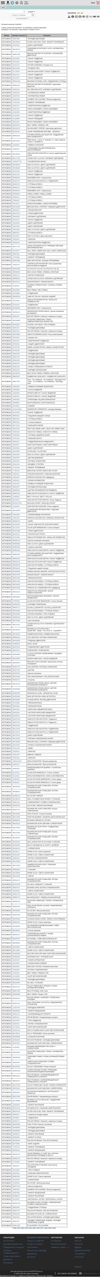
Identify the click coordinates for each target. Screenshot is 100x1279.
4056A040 (16, 1062)
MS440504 (16, 926)
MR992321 (16, 191)
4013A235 (16, 412)
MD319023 (16, 290)
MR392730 (16, 1203)
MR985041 (16, 490)
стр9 (49, 1228)
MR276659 (16, 620)
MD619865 (16, 654)
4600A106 (16, 370)
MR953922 (16, 554)
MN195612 (16, 930)
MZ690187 (16, 998)
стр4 (30, 1228)
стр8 (45, 1228)
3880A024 (16, 419)
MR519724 (16, 1108)
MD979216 (16, 647)
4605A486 (16, 360)
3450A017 (16, 442)
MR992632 (16, 178)
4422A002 (16, 966)
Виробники (32, 1253)
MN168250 (16, 165)
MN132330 (16, 738)
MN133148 (16, 729)
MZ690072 (16, 1196)
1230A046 (16, 1105)
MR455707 (16, 939)
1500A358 (16, 1193)
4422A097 (16, 1199)
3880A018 (16, 422)
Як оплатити (8, 1240)
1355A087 (16, 477)
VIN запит (31, 1257)
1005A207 (16, 149)
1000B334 (16, 403)
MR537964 (16, 578)
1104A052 (16, 497)
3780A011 (16, 197)
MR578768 (16, 575)
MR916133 (16, 562)
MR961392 (16, 550)
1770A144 (16, 467)
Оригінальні (32, 1247)
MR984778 (16, 897)
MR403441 (16, 1214)
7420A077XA (17, 161)
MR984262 (16, 870)
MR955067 (16, 906)
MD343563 (16, 983)
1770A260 (16, 1162)
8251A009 (16, 745)
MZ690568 (16, 1131)
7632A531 (16, 751)
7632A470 (16, 755)
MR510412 (16, 592)
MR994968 (16, 994)
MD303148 (16, 1071)
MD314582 (16, 677)
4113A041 (16, 506)
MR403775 (16, 810)
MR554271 (16, 880)
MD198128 (16, 799)
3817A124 (16, 425)
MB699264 (16, 820)
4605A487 (16, 316)
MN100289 (16, 742)
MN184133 (16, 848)
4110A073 (16, 251)
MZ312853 (16, 141)
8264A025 (16, 716)
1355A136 (16, 518)
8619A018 (16, 132)
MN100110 (16, 823)
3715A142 (16, 438)
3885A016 (16, 416)
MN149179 (16, 49)
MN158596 (16, 873)
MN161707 (16, 722)
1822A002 (16, 891)
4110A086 (16, 119)
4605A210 (16, 367)
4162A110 (16, 109)
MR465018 (16, 296)
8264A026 (16, 713)
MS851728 (16, 894)
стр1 (18, 1228)
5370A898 (16, 293)
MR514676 (16, 1111)
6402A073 (16, 764)
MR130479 (16, 154)
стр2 (22, 1228)
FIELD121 (15, 204)
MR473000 (16, 817)
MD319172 (16, 282)
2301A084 (16, 223)
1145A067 (16, 145)
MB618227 (16, 1081)
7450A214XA (17, 761)
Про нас (78, 1240)
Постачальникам (58, 1244)
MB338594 (16, 943)
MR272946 (16, 828)
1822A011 (16, 852)
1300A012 (16, 396)
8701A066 (16, 703)
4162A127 (16, 106)
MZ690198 (16, 1011)
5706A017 (16, 782)
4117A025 (16, 71)
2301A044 (16, 454)
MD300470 (16, 125)
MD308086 (16, 320)
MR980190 (16, 547)
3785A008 (16, 435)
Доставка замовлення (13, 1244)
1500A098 (16, 99)
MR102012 (16, 1088)
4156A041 (16, 1024)
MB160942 (16, 700)
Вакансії (78, 1266)
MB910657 (16, 376)
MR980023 (16, 278)
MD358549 (16, 272)
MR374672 (16, 1043)
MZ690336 (16, 604)
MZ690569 (16, 1127)
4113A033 (16, 115)
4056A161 (16, 802)
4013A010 (16, 500)
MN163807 (16, 947)
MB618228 (16, 1076)
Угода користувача (11, 1256)
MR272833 (16, 865)
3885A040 (16, 1207)
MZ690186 (16, 1040)
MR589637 (16, 792)
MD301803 (16, 696)
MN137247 (16, 987)
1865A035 (16, 458)
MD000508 (16, 1037)
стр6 (37, 1228)
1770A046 (16, 257)
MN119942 (16, 950)
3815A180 (16, 429)
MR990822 (16, 194)
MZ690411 (16, 1134)
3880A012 (16, 187)
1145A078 (16, 960)
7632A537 (16, 239)
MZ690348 (16, 1140)
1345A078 (16, 96)
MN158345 (16, 42)
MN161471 (16, 181)
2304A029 (16, 217)
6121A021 (16, 776)
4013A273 (16, 78)
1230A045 (16, 1183)
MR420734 (16, 684)
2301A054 (16, 226)
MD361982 (16, 260)
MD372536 (16, 884)
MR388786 (16, 617)
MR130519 (16, 634)
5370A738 (16, 347)
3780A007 (16, 200)
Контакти (79, 1244)
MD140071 (16, 1033)
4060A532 (16, 1173)
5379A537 (16, 286)
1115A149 (16, 1008)
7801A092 (16, 515)
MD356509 (16, 1057)
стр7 (41, 1228)
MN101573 (16, 213)
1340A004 (16, 386)
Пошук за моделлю (35, 1240)
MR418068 (16, 611)
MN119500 (16, 861)
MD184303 (16, 814)
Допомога (7, 1259)
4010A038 (16, 524)
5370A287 (16, 305)
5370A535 (16, 350)
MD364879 (16, 663)
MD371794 (16, 247)
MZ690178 (16, 1158)
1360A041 (16, 474)
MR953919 (16, 136)
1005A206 (16, 399)
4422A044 (16, 338)
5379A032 (16, 344)
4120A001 (16, 1047)
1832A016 (16, 461)
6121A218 (16, 528)
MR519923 (16, 584)
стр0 (14, 1228)
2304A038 (16, 448)
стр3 (26, 1228)
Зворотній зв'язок (82, 1250)
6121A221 (16, 773)
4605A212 (16, 1014)
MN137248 (16, 1085)
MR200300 (16, 919)
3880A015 (16, 233)
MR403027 (16, 325)
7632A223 (16, 758)
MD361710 (16, 667)
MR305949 (16, 269)
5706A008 (16, 601)
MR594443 (16, 568)
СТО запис (79, 1257)
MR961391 (16, 493)
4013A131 (16, 75)
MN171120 (16, 158)
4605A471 (16, 328)
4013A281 (16, 62)
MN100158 (16, 207)
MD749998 (16, 1101)
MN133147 (16, 732)
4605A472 (16, 1121)
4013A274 (16, 220)
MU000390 (16, 953)
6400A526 (16, 768)
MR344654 (16, 334)
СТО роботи (80, 1253)
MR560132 (16, 312)
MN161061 (16, 725)
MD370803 (16, 659)
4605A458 (16, 39)
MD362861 (16, 1052)
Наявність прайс (58, 1247)
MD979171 (16, 650)
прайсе (37, 29)
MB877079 (16, 381)
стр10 (53, 1228)
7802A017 (16, 1166)
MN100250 (16, 787)
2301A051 (16, 45)
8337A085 (16, 1144)
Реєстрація (8, 1262)
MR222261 (16, 625)
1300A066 (16, 393)
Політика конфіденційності (11, 1251)
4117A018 (16, 1027)
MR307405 (16, 1097)
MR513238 (16, 588)
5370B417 (16, 1118)
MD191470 (16, 1030)
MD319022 (16, 1067)
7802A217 (16, 275)
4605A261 (16, 331)
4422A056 (16, 1170)
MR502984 (16, 597)
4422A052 (16, 963)
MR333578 (16, 128)
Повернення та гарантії (13, 1247)
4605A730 (16, 1211)
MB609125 (16, 521)
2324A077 (16, 445)
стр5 (34, 1228)
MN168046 (16, 168)
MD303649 (16, 689)
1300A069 (16, 390)
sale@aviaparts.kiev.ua (91, 1273)
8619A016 (16, 534)
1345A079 (16, 93)
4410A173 (16, 65)
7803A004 (16, 1189)
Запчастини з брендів (36, 1250)
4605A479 (16, 363)
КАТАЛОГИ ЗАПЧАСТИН (38, 1237)
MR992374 (16, 184)
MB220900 (16, 1124)
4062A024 (16, 242)
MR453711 (16, 680)
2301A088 (16, 451)
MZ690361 (16, 1137)
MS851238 (16, 1225)
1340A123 (16, 484)
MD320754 (16, 673)
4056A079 (16, 888)
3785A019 (16, 432)
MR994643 (16, 637)
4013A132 (16, 174)
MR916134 (16, 559)
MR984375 (16, 901)
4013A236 (16, 171)
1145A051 (16, 973)
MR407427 (16, 1003)
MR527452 (16, 581)
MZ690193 (16, 1150)
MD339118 (16, 842)
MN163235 (16, 876)
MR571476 (16, 1186)
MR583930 (16, 571)
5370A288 (16, 537)
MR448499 (16, 308)
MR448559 (16, 510)
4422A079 (16, 1020)
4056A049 (16, 858)
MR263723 (16, 1154)
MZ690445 (16, 957)
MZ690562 (16, 979)
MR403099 (16, 614)
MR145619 (16, 630)
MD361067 (16, 855)
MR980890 (16, 544)
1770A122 (16, 471)
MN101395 (16, 833)
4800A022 (16, 487)
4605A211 (16, 1017)
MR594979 (16, 565)
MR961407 (16, 85)
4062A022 (16, 122)
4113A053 (16, 976)
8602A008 (16, 706)
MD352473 (16, 935)
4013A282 (16, 58)
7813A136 (16, 748)
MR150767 (16, 838)
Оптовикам (56, 1240)
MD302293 (16, 693)
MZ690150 (16, 805)
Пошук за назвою (35, 1244)
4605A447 (16, 1115)
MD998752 (16, 644)
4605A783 (16, 357)
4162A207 (16, 341)
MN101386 (16, 531)
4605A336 (16, 1217)
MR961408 (16, 54)
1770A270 (16, 1147)
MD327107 (16, 670)
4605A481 (16, 254)
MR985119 (16, 540)
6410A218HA (17, 409)
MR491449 (16, 81)
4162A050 (16, 112)
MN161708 (16, 719)
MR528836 (16, 911)
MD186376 (16, 373)
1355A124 (16, 265)
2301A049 (16, 229)
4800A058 (16, 354)
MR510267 (16, 68)
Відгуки (78, 1247)
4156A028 (16, 970)
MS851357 (16, 922)
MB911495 (16, 991)
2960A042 (16, 210)
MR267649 (16, 915)
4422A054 (16, 1180)
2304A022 (16, 89)
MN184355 (16, 641)
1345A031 (16, 480)
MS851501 (16, 1176)
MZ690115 (16, 796)
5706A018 (16, 779)
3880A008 (16, 1092)
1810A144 (16, 464)
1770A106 (16, 102)
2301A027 (16, 236)
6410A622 (16, 406)
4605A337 (16, 1221)
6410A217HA (17, 503)
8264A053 (16, 709)
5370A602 (16, 301)
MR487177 (16, 607)
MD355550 (16, 845)
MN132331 (16, 735)
